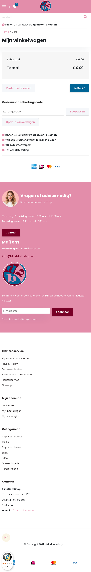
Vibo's (5, 442)
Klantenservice (10, 380)
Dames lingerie (10, 463)
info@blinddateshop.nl (17, 256)
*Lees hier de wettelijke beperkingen (19, 319)
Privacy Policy (10, 364)
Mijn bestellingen (11, 411)
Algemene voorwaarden (16, 358)
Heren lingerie (10, 468)
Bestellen (79, 88)
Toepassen (77, 111)
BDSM (5, 452)
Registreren (8, 405)
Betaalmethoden (12, 369)
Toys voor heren (11, 447)
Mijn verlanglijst (11, 416)
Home (5, 32)
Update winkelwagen (20, 122)
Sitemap (7, 385)
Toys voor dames (12, 436)
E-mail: (20, 510)
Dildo (5, 458)
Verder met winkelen (18, 88)
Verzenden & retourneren (17, 374)
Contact (11, 232)
